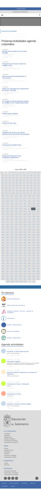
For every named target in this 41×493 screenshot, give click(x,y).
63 (27, 185)
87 (35, 191)
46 (6, 183)
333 (38, 261)
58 (10, 185)
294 (25, 250)
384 (25, 276)
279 (38, 245)
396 (38, 279)
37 (13, 180)
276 (25, 245)
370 (3, 274)
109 (3, 198)
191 (7, 222)
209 (7, 227)
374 (20, 274)
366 (25, 271)
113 (20, 198)
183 (12, 219)
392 (20, 279)
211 (16, 227)
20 (31, 175)
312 (25, 255)
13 (6, 175)
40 (24, 180)
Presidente (7, 433)
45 (2, 183)
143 (33, 206)
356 (20, 268)
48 (13, 183)
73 (24, 188)
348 (25, 266)
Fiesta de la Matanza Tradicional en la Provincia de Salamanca (21, 373)
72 (20, 188)
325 (3, 261)
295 (29, 250)
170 (33, 214)
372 (12, 274)
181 (3, 219)
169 (29, 214)
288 (38, 248)
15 (13, 175)
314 (33, 255)
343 (3, 266)
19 (27, 175)
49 (17, 183)
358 (29, 268)
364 (16, 271)
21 (35, 175)
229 (16, 232)
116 (33, 198)
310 (16, 255)
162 (38, 211)
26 (13, 178)
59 (13, 185)
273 (12, 245)
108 (38, 196)
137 (7, 206)
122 (20, 201)
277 (29, 245)
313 (29, 255)
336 (12, 263)
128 (7, 204)
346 (16, 266)
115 (29, 198)
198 (38, 222)
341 (33, 263)
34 (2, 180)
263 (7, 242)
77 (38, 188)
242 (33, 235)
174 (12, 217)
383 (20, 276)
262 (3, 242)
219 (12, 230)
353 (7, 268)
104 (20, 196)
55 (38, 183)
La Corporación (10, 431)
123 (25, 201)
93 (17, 193)
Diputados (7, 435)
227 (7, 232)
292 (16, 250)
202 (16, 224)
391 (16, 279)
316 (3, 258)
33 (38, 178)
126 (38, 201)
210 (12, 227)
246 (12, 237)
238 (16, 235)
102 (12, 196)
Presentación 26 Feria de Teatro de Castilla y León (14, 64)
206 (33, 224)
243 (38, 235)
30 (27, 178)
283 (16, 248)
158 (20, 211)
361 (3, 271)
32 (35, 178)
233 (33, 232)
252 (38, 237)
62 (24, 185)
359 (33, 268)
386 (33, 276)
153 (38, 209)
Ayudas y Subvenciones (14, 325)
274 (16, 245)
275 (20, 245)
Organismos (9, 461)
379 (3, 276)
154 (3, 211)
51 (24, 183)
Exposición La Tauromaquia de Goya (18, 351)
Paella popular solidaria (10, 113)
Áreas (6, 446)
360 (38, 268)
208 (3, 227)
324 (38, 258)
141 (25, 206)
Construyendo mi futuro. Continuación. (18, 384)
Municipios (8, 468)
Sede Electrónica (21, 8)
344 (7, 266)
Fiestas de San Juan (9, 123)
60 (17, 185)
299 (7, 253)
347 (20, 266)
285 (25, 248)
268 (29, 242)
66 (38, 185)
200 (7, 224)
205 (29, 224)
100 (3, 196)
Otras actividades (13, 376)
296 (33, 250)
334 (3, 263)
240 (25, 235)
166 (16, 214)
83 (20, 191)
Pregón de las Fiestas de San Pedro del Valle (14, 52)
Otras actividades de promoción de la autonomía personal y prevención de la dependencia (23, 364)
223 (29, 230)
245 (7, 237)
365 (20, 271)
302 (20, 253)
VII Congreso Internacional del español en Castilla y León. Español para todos (15, 102)
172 (3, 217)
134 (33, 204)
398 (12, 281)
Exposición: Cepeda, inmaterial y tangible (19, 404)
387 (38, 276)
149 (20, 209)
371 (7, 274)
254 (7, 240)
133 (29, 204)
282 (12, 248)
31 (31, 178)
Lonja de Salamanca (13, 299)
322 (29, 258)
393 (25, 279)
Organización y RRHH (10, 457)
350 (33, 266)
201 (12, 224)
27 (17, 178)
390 (12, 279)
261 (38, 240)
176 (20, 217)
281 (7, 248)
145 (3, 209)
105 (25, 196)
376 (29, 274)
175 (16, 217)
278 (33, 245)
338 (20, 263)
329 (20, 261)
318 (12, 258)
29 (24, 178)
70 (13, 188)
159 (25, 211)
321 (25, 258)
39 (20, 180)
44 (38, 180)
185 (20, 219)
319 (16, 258)
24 (6, 178)
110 (7, 198)
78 (2, 191)
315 (38, 255)
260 (33, 240)
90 (6, 193)
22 (38, 175)
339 (25, 263)
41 (27, 180)
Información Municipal (10, 471)
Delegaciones (8, 437)
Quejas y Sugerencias (13, 338)
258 (25, 240)
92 (13, 193)
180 (38, 217)
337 (16, 263)
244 (3, 237)
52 (27, 183)
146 (7, 209)
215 (33, 227)
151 (29, 209)
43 (35, 180)
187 (29, 219)
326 (7, 261)
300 (12, 253)
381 (12, 276)
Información (10, 318)
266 (20, 242)
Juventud (10, 396)
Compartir (2, 287)
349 (29, 266)
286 (29, 248)
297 (38, 250)
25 (10, 178)
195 (25, 222)
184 (16, 219)
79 (6, 191)
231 (25, 232)
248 (20, 237)
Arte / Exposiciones (13, 353)
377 (33, 274)
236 (7, 235)
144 (38, 206)
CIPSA (6, 463)
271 (3, 245)
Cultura (6, 448)
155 (7, 211)
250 (29, 237)
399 (16, 281)
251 (33, 237)
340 (29, 263)
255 (12, 240)
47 (10, 183)
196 (29, 222)
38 (17, 180)
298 (3, 253)
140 (20, 206)
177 (25, 217)
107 (33, 196)
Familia (9, 386)
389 (7, 279)
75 (31, 188)
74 (27, 188)
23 (2, 178)
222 (25, 230)
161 (33, 211)
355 (16, 268)
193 (16, 222)
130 (16, 204)
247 (16, 237)
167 (20, 214)
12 (2, 175)
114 (25, 198)
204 (25, 224)
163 (3, 214)
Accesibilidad (24, 483)
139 (16, 206)
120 (12, 201)
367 (29, 271)
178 (29, 217)
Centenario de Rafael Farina (11, 145)
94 (20, 193)
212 (20, 227)
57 (6, 185)
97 (31, 193)
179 (33, 217)
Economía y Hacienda (10, 455)
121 (16, 201)
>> (33, 281)
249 (25, 237)
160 (29, 211)
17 (20, 175)
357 (25, 268)
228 (12, 232)
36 (10, 180)
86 (31, 191)
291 (12, 250)
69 (10, 188)
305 (33, 253)
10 (35, 172)
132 (25, 204)
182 (7, 219)
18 (24, 175)
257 (20, 240)
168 (25, 214)
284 (20, 248)
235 (3, 235)
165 (12, 214)
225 (38, 230)
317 (7, 258)
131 (20, 204)
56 (2, 185)
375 (25, 274)
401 (25, 281)
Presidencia (7, 452)
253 (3, 240)
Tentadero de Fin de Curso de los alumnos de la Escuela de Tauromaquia (15, 133)
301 (16, 253)
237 (12, 235)
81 (13, 191)
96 (27, 193)
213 (25, 227)
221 (20, 230)
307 (3, 255)
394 (29, 279)
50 (20, 183)
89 (2, 193)
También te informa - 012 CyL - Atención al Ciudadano (20, 311)
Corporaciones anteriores (11, 442)
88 (38, 191)
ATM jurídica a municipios (11, 474)
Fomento (6, 453)
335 (7, 263)
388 (3, 279)
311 (20, 255)
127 (3, 204)
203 (20, 224)
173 (7, 217)
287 (33, 248)
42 (31, 180)
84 (24, 191)
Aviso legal (3, 483)
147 (12, 209)
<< (2, 172)
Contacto (13, 486)
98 (35, 193)
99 (38, 193)
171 (38, 214)
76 (35, 188)
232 (29, 232)
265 (16, 242)
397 (8, 281)
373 (16, 274)
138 (12, 206)
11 (39, 172)
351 (38, 266)
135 (38, 204)
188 (33, 219)
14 (10, 175)
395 (33, 279)
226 (3, 232)
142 (29, 206)
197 (33, 222)
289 (3, 250)
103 (16, 196)
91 (10, 193)
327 (12, 261)
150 (25, 209)
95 (24, 193)
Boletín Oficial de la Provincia (16, 305)
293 (20, 250)
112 (16, 198)
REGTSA (6, 465)
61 (20, 185)
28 (20, 178)
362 (7, 271)
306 (38, 253)
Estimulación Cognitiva (13, 361)
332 (33, 261)
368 (33, 271)
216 (38, 227)
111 (12, 198)
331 (29, 261)
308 (7, 255)
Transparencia (4, 486)
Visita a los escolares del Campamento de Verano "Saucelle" (15, 89)
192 (12, 222)
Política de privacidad (14, 483)
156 (12, 211)
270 (38, 242)
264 (12, 242)
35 (6, 180)
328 (16, 261)
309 (12, 255)
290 (7, 250)
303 (25, 253)
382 (16, 276)
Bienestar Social (8, 450)
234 (38, 232)
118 (3, 201)
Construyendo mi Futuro (14, 394)
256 (16, 240)
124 (29, 201)
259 (29, 240)
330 (25, 261)
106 (29, 196)
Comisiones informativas (11, 440)
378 (38, 274)
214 (29, 227)
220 (16, 230)
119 (7, 201)
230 (20, 232)
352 (3, 268)
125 (33, 201)
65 (35, 185)
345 (12, 266)
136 (3, 206)
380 (7, 276)
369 (38, 271)
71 (17, 188)
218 (7, 230)
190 (3, 222)
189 (38, 219)
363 (12, 271)
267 (25, 242)
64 (31, 185)
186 (25, 219)
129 (12, 204)
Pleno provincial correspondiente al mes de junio (14, 77)
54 (35, 183)
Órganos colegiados (9, 439)
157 (16, 211)
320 (20, 258)
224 (33, 230)
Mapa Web (32, 483)
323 (33, 258)
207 (38, 224)
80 (10, 191)
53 (31, 183)
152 (33, 209)
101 (7, 196)
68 (6, 188)
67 (2, 188)
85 (27, 191)
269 (33, 242)
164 (7, 214)
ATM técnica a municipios (11, 472)
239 (20, 235)
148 (16, 209)
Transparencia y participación (20, 11)
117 (38, 198)
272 (7, 245)
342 (38, 263)
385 (29, 276)
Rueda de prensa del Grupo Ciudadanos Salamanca (11, 156)
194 (20, 222)
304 (29, 253)
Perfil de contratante (13, 331)
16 (17, 175)
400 (21, 281)
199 (3, 224)
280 (3, 248)
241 (29, 235)
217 (3, 230)
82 (17, 191)
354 (12, 268)
